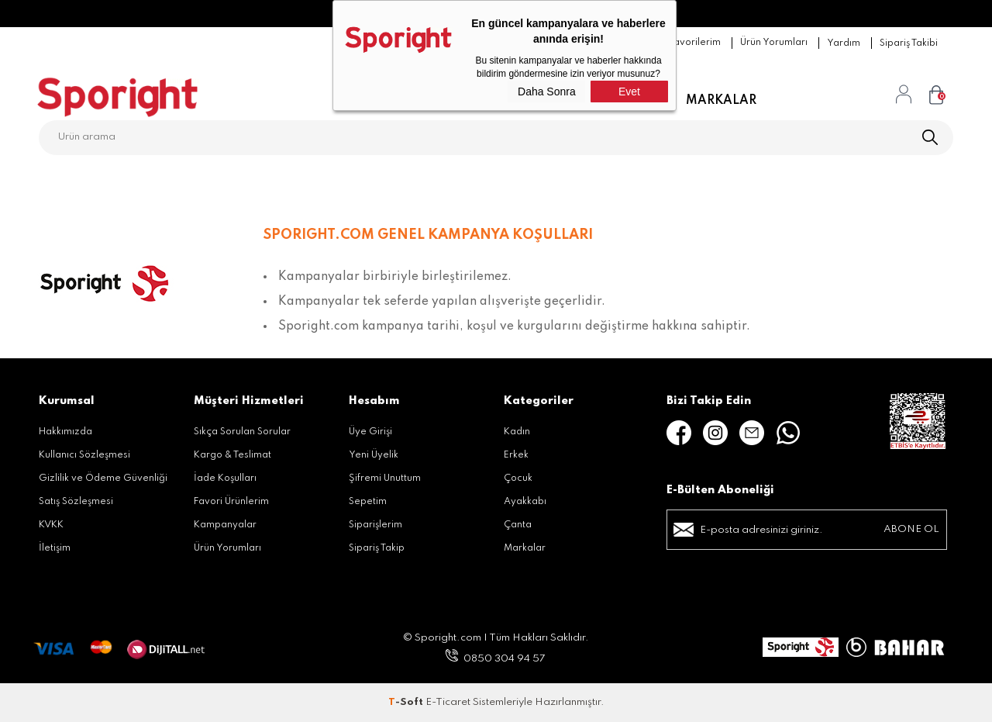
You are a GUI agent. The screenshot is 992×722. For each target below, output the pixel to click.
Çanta (518, 525)
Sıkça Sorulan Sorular (242, 432)
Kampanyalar (225, 525)
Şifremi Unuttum (385, 478)
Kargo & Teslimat (232, 455)
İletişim (55, 548)
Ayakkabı (525, 501)
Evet (629, 91)
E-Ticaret (447, 702)
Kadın (517, 432)
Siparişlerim (375, 525)
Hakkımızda (65, 432)
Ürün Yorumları (227, 548)
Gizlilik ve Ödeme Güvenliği (103, 478)
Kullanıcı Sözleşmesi (84, 455)
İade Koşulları (225, 478)
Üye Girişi (370, 432)
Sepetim (368, 501)
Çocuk (518, 478)
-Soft (406, 702)
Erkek (516, 455)
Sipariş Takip (377, 548)
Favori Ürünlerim (231, 501)
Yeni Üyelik (373, 455)
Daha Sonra (547, 91)
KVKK (51, 525)
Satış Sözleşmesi (76, 501)
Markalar (721, 100)
